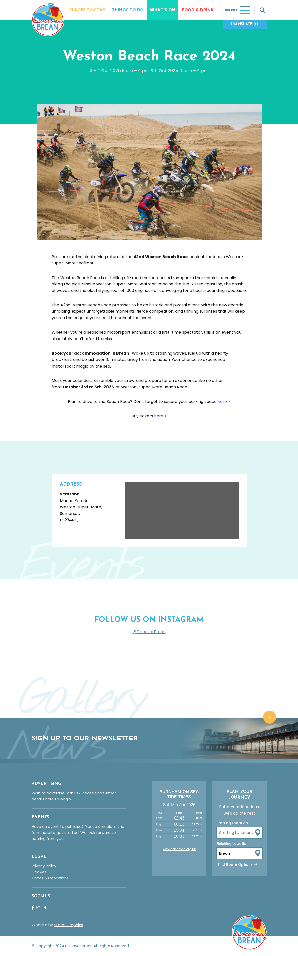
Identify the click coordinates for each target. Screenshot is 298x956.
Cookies (39, 872)
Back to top (269, 717)
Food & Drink (198, 10)
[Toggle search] (262, 10)
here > (224, 401)
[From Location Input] (239, 833)
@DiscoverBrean (149, 632)
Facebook (33, 907)
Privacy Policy (44, 866)
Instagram (38, 907)
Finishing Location (232, 843)
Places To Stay (87, 10)
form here (41, 832)
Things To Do (128, 10)
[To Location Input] (239, 853)
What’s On (162, 10)
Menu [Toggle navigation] (231, 10)
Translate (241, 24)
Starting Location (232, 822)
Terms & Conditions (50, 878)
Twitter (45, 907)
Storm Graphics (68, 924)
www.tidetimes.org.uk (179, 849)
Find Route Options (235, 864)
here (49, 799)
